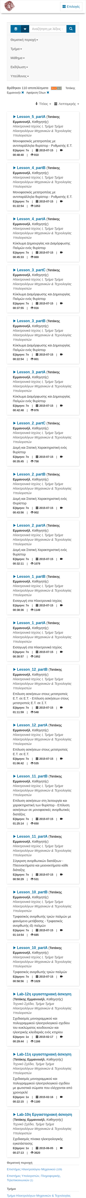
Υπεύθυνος (20, 76)
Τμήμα (17, 49)
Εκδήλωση (20, 67)
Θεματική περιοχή (25, 40)
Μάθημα (18, 58)
